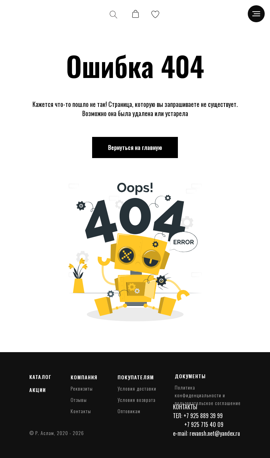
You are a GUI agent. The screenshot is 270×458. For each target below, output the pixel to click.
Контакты (81, 411)
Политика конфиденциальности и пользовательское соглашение (208, 395)
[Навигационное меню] (256, 13)
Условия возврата (137, 399)
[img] (25, 14)
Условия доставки (137, 388)
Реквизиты (82, 388)
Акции (37, 389)
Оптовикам (129, 411)
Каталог (40, 376)
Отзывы (79, 399)
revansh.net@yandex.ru (215, 433)
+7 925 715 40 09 (203, 424)
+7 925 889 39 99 (203, 415)
